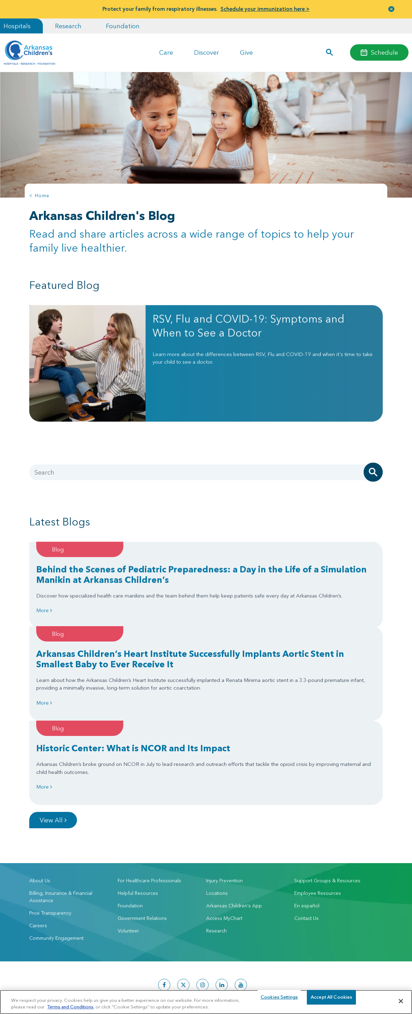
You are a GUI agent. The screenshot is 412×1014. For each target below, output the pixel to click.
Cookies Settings (279, 1001)
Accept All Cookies (331, 1001)
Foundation (123, 26)
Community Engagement (56, 864)
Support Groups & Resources (327, 807)
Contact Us (306, 844)
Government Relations (142, 844)
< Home (39, 195)
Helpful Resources (138, 819)
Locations (217, 819)
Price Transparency (50, 839)
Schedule (384, 52)
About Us (39, 807)
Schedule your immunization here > (265, 9)
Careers (38, 851)
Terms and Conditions (70, 1006)
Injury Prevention (224, 807)
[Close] (401, 1001)
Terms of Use (125, 986)
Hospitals (17, 26)
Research (68, 26)
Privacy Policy (96, 986)
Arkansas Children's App (234, 832)
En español (306, 832)
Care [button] (166, 52)
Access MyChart (224, 844)
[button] (329, 52)
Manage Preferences (161, 986)
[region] (206, 1001)
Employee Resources (317, 819)
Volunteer (128, 857)
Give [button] (246, 52)
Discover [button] (206, 52)
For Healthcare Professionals (149, 807)
